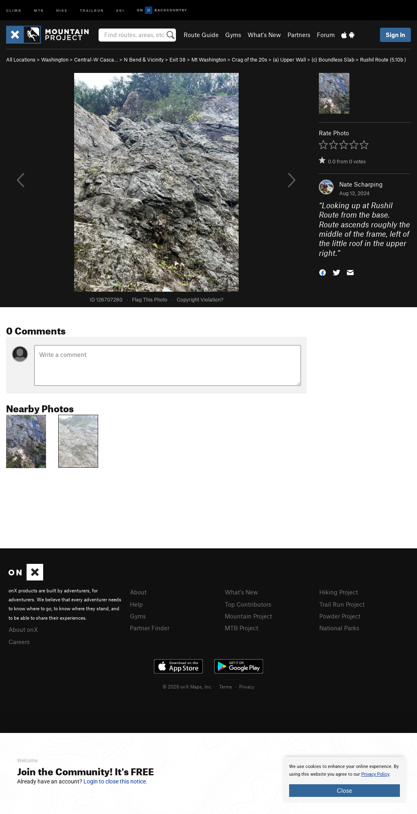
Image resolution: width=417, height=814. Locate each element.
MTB (39, 10)
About (138, 592)
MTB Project (241, 627)
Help (136, 604)
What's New (264, 34)
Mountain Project (248, 616)
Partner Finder (149, 627)
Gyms (233, 34)
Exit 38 (177, 59)
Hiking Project (338, 592)
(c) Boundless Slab (333, 59)
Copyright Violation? (200, 299)
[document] (344, 780)
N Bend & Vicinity (144, 59)
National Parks (339, 627)
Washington (54, 59)
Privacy (247, 686)
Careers (19, 641)
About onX (23, 629)
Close (344, 790)
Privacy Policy (375, 774)
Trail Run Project (341, 604)
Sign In (395, 34)
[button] (322, 272)
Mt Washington (208, 59)
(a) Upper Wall (289, 59)
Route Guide (201, 34)
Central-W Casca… (96, 59)
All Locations (20, 59)
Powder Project (339, 616)
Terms (225, 686)
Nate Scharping (361, 184)
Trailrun (92, 10)
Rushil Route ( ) (383, 59)
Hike (62, 10)
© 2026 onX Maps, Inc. (187, 686)
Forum (326, 34)
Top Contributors (248, 604)
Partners (299, 34)
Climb (14, 10)
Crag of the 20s (249, 59)
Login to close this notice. (115, 781)
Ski (120, 10)
